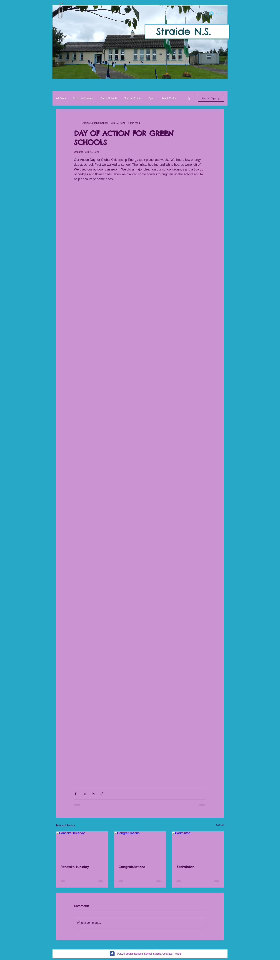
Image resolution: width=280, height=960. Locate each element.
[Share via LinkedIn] (93, 793)
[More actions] (204, 123)
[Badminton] (198, 846)
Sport (151, 98)
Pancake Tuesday (75, 867)
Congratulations (132, 867)
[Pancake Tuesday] (82, 846)
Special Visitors (132, 98)
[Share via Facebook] (75, 793)
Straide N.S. (183, 31)
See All (220, 824)
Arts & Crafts (168, 98)
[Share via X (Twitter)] (84, 793)
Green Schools (109, 98)
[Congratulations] (140, 846)
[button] (140, 42)
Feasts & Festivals (83, 98)
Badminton (185, 867)
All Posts (61, 98)
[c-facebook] (112, 953)
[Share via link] (102, 793)
